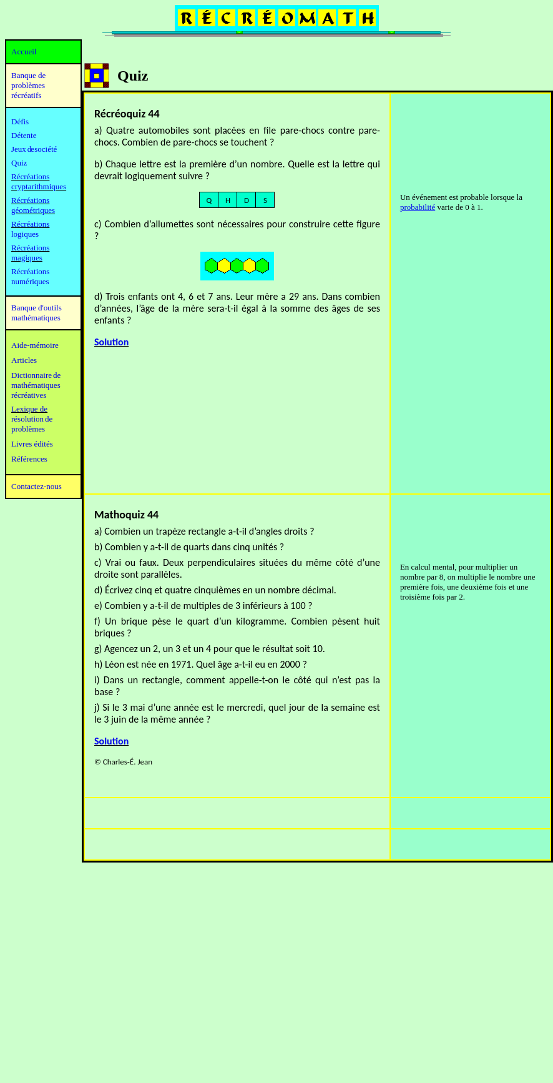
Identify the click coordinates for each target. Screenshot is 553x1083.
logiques (25, 234)
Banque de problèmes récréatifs (28, 85)
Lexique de (29, 408)
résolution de (31, 418)
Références (29, 458)
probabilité (417, 207)
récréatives (28, 395)
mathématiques (36, 385)
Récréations (30, 224)
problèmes (28, 428)
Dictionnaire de (36, 375)
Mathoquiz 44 (126, 515)
